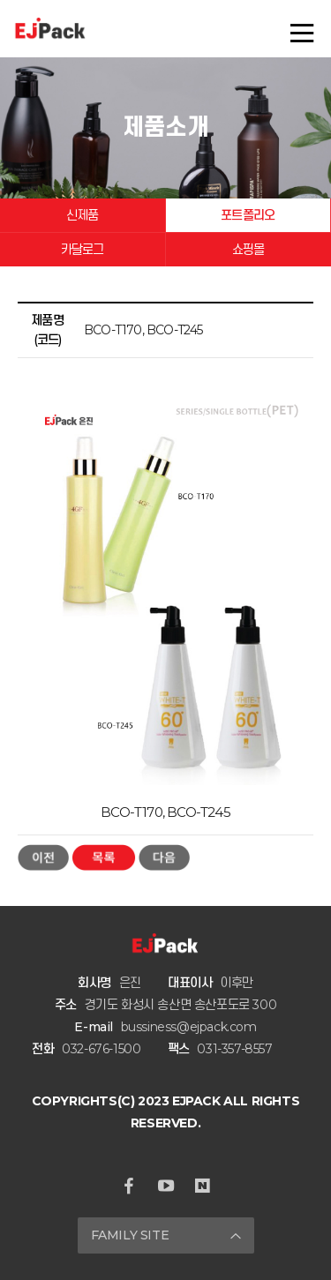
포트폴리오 (248, 215)
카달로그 (82, 250)
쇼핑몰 (248, 250)
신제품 (82, 215)
